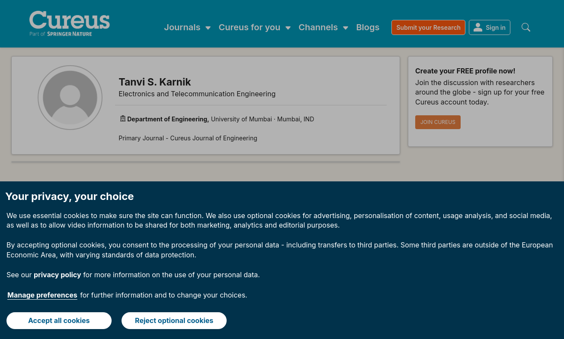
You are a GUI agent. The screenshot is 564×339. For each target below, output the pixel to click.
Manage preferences (42, 295)
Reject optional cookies (174, 320)
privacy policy (57, 274)
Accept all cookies (59, 320)
